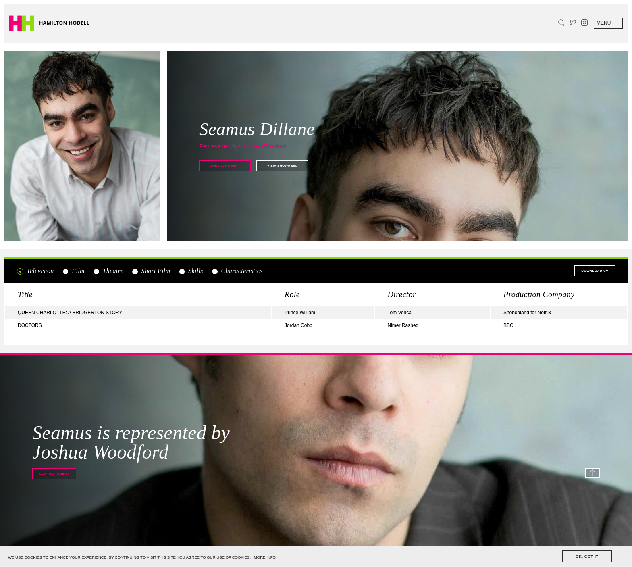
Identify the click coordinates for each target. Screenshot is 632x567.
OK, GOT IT (587, 556)
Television (35, 271)
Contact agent (225, 165)
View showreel (282, 165)
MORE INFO (265, 557)
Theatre (108, 271)
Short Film (150, 271)
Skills (191, 271)
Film (73, 271)
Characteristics (236, 271)
